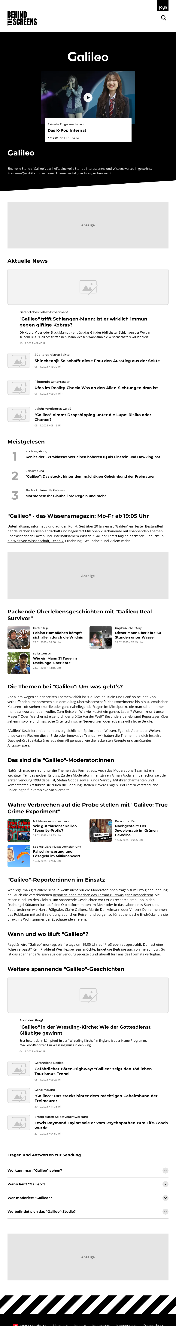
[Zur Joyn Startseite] (162, 5)
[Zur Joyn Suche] (163, 17)
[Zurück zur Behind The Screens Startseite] (22, 18)
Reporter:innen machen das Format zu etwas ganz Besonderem (103, 895)
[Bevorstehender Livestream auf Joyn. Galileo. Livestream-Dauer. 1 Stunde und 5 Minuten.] (88, 130)
